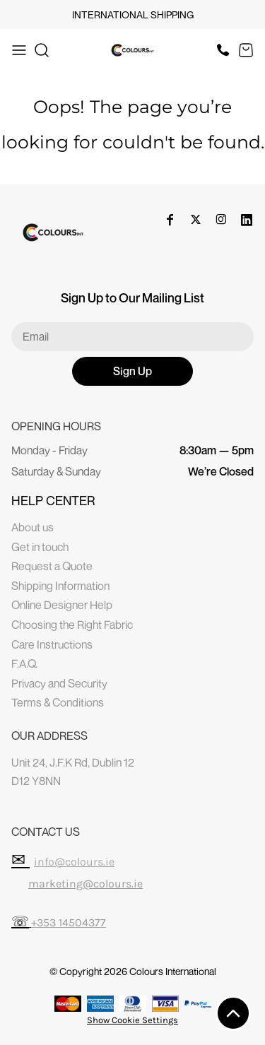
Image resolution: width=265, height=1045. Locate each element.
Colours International (172, 971)
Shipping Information (60, 586)
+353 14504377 (68, 922)
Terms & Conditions (57, 702)
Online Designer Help (61, 605)
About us (32, 527)
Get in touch (40, 547)
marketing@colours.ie (85, 883)
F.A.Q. (24, 663)
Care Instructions (52, 644)
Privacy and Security (59, 683)
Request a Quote (52, 566)
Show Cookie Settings (132, 1020)
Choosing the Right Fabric (72, 625)
